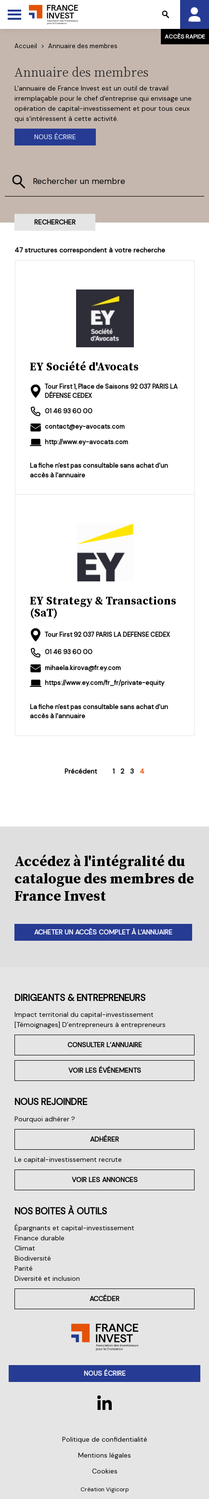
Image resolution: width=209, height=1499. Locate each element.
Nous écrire (55, 136)
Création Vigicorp (104, 1489)
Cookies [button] (105, 1471)
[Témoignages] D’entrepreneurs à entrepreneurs (90, 1024)
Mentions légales (104, 1455)
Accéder (104, 1298)
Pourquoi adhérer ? (44, 1119)
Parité (23, 1268)
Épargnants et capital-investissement (74, 1227)
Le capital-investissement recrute (68, 1159)
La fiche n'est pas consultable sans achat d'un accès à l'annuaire (99, 470)
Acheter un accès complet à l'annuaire (103, 932)
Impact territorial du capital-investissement (84, 1014)
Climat (24, 1248)
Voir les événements (104, 1070)
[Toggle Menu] (14, 14)
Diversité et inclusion (47, 1278)
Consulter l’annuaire (104, 1044)
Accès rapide (185, 36)
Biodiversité (32, 1258)
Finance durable (39, 1238)
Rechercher (55, 222)
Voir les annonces (105, 1179)
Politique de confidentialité (104, 1439)
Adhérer (104, 1139)
